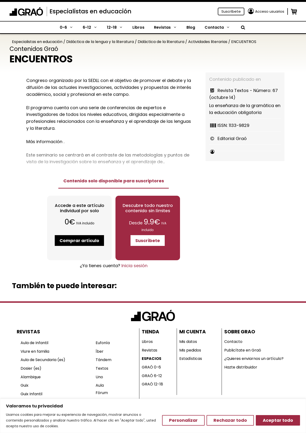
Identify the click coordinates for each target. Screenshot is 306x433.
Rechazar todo (230, 420)
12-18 (117, 27)
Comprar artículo (79, 241)
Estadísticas (190, 358)
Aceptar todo (278, 420)
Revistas (168, 27)
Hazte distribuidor (240, 367)
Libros (138, 27)
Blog (190, 27)
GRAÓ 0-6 (151, 367)
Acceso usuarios (269, 11)
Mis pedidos (190, 350)
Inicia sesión (134, 266)
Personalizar (183, 420)
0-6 (69, 27)
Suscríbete (231, 11)
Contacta (220, 27)
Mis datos (188, 341)
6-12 (92, 27)
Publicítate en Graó (242, 350)
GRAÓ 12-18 (152, 384)
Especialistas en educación (90, 11)
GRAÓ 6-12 (152, 376)
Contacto (233, 341)
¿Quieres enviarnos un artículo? (254, 358)
